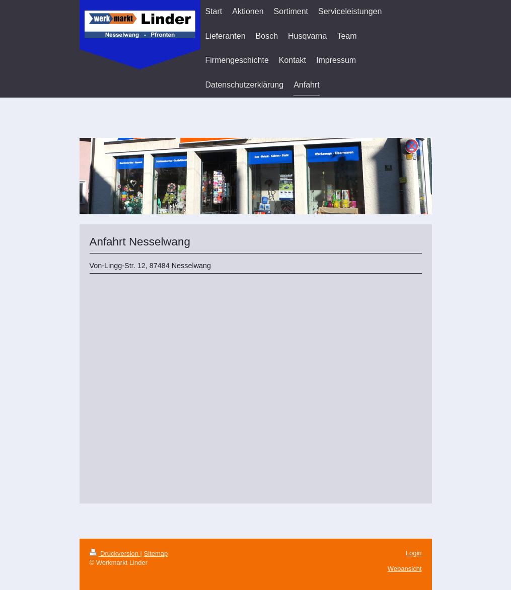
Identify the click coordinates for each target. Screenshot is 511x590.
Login (414, 553)
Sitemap (156, 553)
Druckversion (115, 553)
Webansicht (405, 568)
